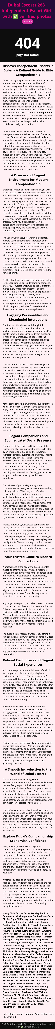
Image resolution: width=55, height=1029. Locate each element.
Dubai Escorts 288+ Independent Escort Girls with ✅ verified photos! (27, 10)
